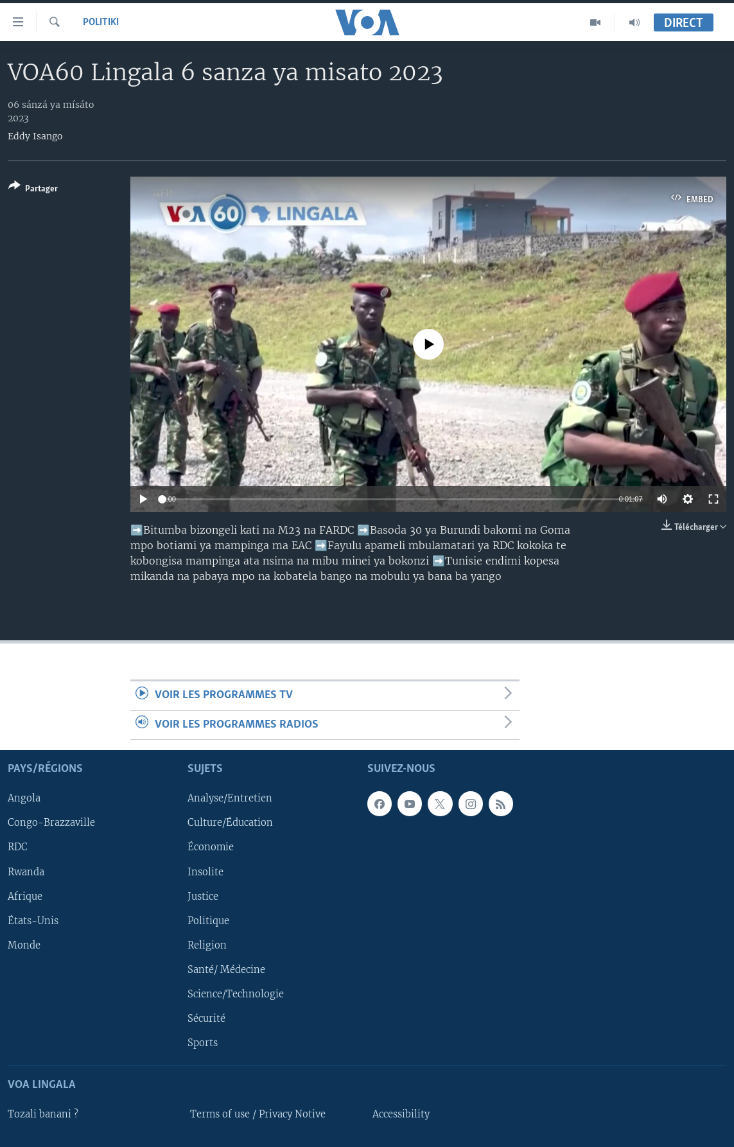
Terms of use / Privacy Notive (258, 1114)
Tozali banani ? (43, 1114)
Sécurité (206, 1018)
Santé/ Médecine (226, 970)
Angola (24, 798)
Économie (211, 848)
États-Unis (33, 921)
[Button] (33, 190)
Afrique (25, 896)
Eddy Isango (35, 136)
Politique (208, 921)
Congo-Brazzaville (51, 823)
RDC (18, 848)
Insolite (205, 872)
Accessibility (401, 1114)
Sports (203, 1043)
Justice (203, 896)
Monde (24, 945)
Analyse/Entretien (230, 798)
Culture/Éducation (230, 823)
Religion (207, 945)
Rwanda (26, 872)
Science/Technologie (236, 994)
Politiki (101, 22)
